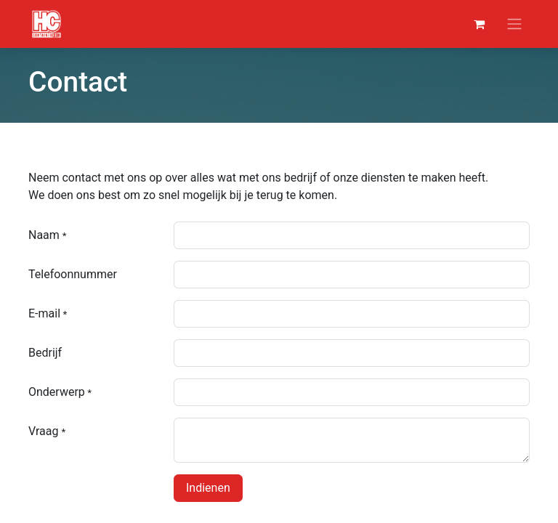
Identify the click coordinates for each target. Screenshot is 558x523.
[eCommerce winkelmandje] (478, 23)
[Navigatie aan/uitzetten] (514, 24)
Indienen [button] (208, 488)
